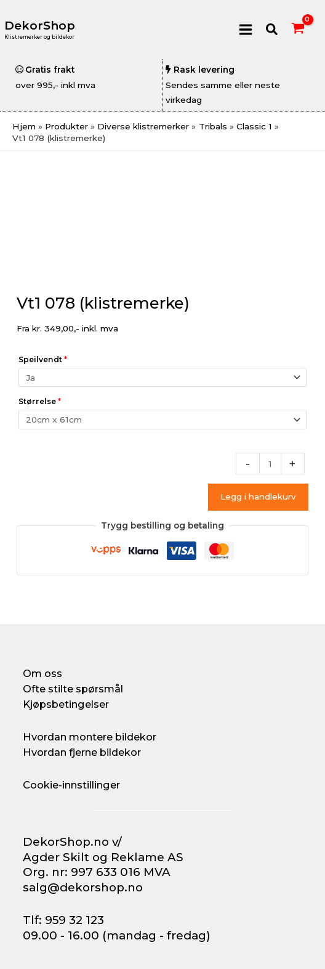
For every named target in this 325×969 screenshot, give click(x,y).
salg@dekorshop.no (83, 887)
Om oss (42, 673)
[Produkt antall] (270, 463)
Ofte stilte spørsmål (73, 689)
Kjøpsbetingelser (66, 704)
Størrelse (39, 401)
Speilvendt (42, 359)
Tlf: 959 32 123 (63, 920)
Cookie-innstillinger (71, 785)
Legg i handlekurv (258, 496)
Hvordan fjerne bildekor (82, 752)
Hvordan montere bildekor (89, 737)
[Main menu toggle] (245, 29)
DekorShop (39, 25)
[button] (272, 30)
